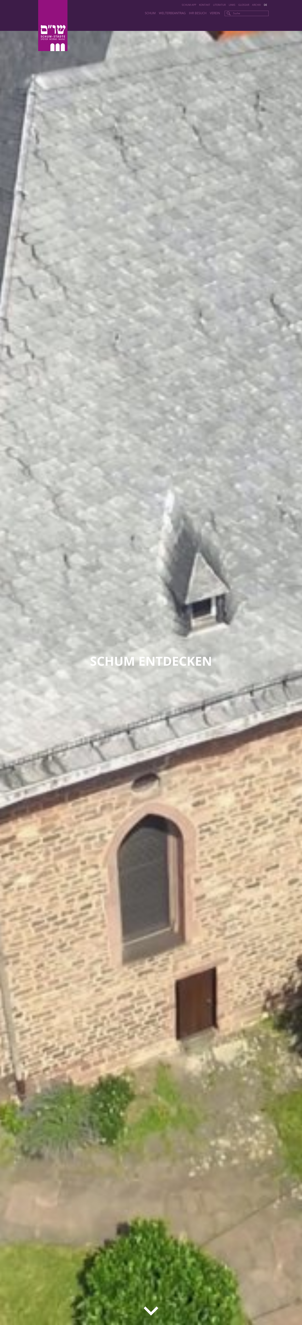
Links (232, 5)
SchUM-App (189, 5)
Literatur (219, 5)
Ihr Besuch (197, 13)
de (265, 5)
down (151, 1311)
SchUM (150, 13)
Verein (215, 13)
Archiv (256, 5)
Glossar (243, 5)
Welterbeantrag (172, 13)
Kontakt (204, 5)
